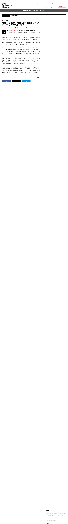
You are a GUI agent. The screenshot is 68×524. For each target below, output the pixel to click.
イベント (55, 7)
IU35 (38, 7)
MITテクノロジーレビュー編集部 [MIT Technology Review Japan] (15, 27)
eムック (50, 7)
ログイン (44, 3)
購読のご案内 (39, 3)
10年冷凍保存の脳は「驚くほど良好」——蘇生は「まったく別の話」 (56, 515)
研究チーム (12, 30)
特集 (47, 7)
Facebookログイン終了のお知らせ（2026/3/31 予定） (34, 10)
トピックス (43, 7)
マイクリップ (50, 3)
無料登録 (60, 6)
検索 (55, 3)
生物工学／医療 (5, 20)
